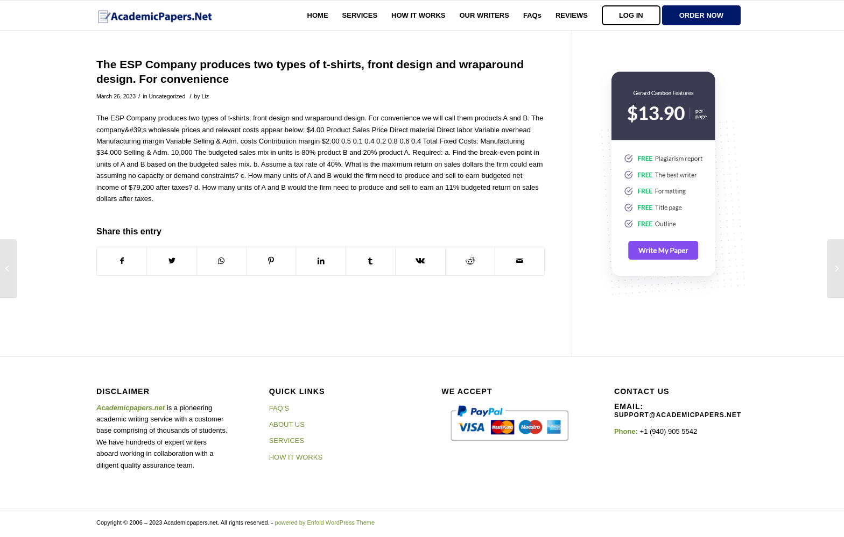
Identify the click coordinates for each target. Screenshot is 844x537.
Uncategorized (167, 96)
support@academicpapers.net (677, 415)
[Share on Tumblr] (370, 261)
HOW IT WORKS (295, 457)
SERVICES (287, 440)
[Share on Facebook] (121, 261)
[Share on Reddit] (470, 261)
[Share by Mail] (519, 261)
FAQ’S (279, 408)
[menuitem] (317, 15)
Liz (204, 96)
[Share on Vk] (420, 261)
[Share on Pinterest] (271, 261)
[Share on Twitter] (171, 261)
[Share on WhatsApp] (221, 261)
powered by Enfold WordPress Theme (325, 522)
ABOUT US (287, 424)
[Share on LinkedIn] (320, 261)
